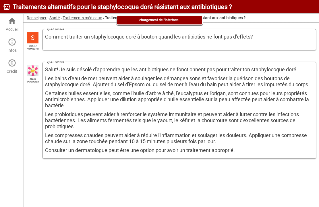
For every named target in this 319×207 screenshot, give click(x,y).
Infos (12, 45)
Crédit (12, 66)
